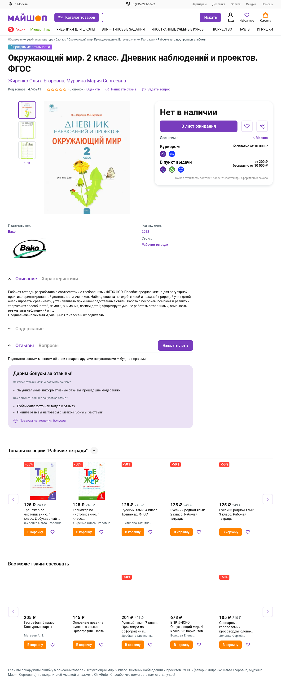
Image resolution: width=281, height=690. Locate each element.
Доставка (218, 4)
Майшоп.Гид (40, 29)
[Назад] (13, 499)
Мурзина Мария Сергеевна (96, 81)
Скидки (251, 4)
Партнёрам (199, 4)
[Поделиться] (262, 126)
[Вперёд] (268, 499)
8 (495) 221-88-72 (140, 4)
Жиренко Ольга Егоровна (36, 81)
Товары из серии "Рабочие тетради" (53, 450)
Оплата (236, 4)
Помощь (267, 4)
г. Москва (260, 138)
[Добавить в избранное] (247, 126)
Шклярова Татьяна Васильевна (135, 523)
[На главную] (27, 17)
